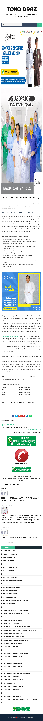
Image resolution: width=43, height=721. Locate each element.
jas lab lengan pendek (9, 570)
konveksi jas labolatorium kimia (12, 620)
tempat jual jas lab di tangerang (13, 666)
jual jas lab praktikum (10, 593)
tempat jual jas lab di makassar (12, 663)
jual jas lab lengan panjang (11, 587)
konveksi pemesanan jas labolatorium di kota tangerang (20, 630)
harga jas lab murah (9, 560)
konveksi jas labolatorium (11, 617)
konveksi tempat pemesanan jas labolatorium (17, 640)
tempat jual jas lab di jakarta (12, 660)
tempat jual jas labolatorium (12, 696)
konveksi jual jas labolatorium (12, 623)
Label (7, 547)
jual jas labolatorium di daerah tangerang (16, 600)
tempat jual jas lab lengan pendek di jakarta (16, 673)
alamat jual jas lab (32, 204)
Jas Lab (16, 206)
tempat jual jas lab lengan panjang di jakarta (17, 670)
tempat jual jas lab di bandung (12, 656)
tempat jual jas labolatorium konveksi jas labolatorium (20, 699)
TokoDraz (22, 717)
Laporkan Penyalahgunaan (10, 484)
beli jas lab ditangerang (10, 554)
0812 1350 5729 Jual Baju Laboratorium (20, 537)
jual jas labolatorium (9, 597)
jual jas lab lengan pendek (11, 590)
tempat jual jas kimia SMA (10, 646)
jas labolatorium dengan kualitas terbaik (15, 574)
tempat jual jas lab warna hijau (12, 693)
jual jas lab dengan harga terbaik (13, 580)
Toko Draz (22, 9)
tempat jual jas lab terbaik (11, 689)
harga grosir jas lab (9, 557)
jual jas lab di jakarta (9, 584)
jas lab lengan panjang (25, 206)
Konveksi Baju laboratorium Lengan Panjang (16, 607)
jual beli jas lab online (13, 208)
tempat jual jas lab (9, 650)
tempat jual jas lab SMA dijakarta (13, 686)
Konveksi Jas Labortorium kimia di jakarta (15, 610)
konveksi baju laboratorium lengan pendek (16, 613)
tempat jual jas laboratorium (12, 703)
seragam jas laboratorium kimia (12, 643)
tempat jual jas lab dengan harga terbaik (15, 653)
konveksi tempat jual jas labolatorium (14, 637)
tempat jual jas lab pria (10, 683)
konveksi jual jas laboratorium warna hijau (16, 627)
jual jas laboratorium (9, 603)
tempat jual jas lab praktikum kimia (14, 679)
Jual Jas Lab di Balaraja (10, 336)
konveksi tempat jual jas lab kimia (13, 633)
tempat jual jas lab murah (11, 676)
